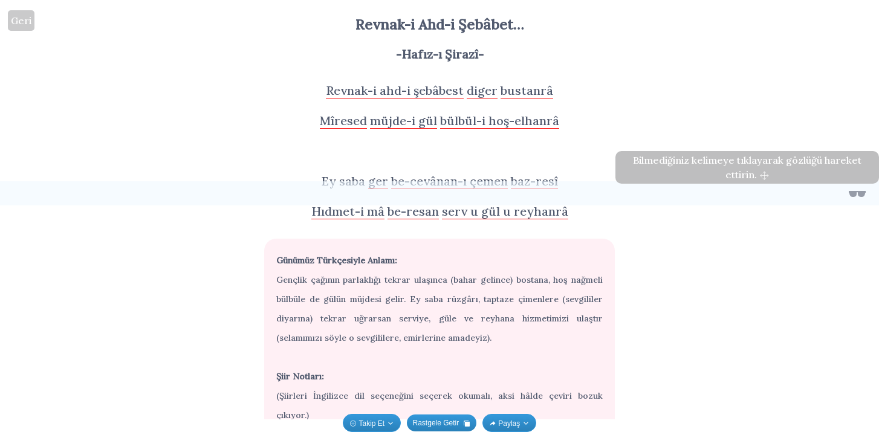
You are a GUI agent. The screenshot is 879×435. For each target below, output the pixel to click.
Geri (21, 20)
